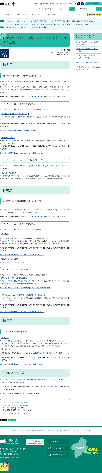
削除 (45, 27)
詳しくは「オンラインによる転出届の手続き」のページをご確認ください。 (25, 288)
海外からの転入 (8, 138)
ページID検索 (80, 9)
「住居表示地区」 (54, 90)
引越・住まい (48, 21)
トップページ (10, 21)
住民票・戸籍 (38, 21)
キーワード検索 (44, 9)
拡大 (66, 4)
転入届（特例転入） (10, 173)
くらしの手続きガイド (34, 96)
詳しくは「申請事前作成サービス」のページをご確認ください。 (22, 130)
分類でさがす (21, 21)
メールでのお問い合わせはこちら (14, 413)
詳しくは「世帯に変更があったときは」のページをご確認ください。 (23, 393)
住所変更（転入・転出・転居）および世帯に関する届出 (24, 27)
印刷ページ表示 (64, 54)
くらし (29, 21)
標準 (61, 4)
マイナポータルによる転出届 (14, 278)
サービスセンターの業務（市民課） (88, 62)
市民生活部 (6, 405)
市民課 (14, 405)
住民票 (46, 24)
